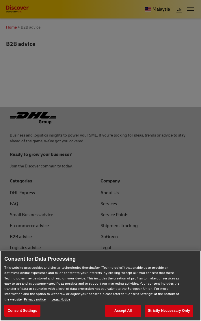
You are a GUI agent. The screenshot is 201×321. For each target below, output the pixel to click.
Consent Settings (22, 311)
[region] (100, 285)
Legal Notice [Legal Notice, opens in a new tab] (60, 299)
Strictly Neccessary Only (169, 311)
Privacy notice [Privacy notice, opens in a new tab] (35, 299)
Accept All (123, 311)
